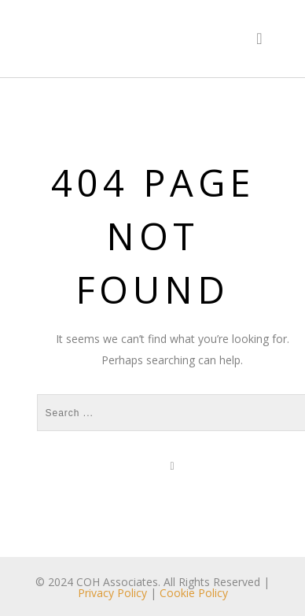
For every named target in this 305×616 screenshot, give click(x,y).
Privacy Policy (112, 592)
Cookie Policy (194, 592)
